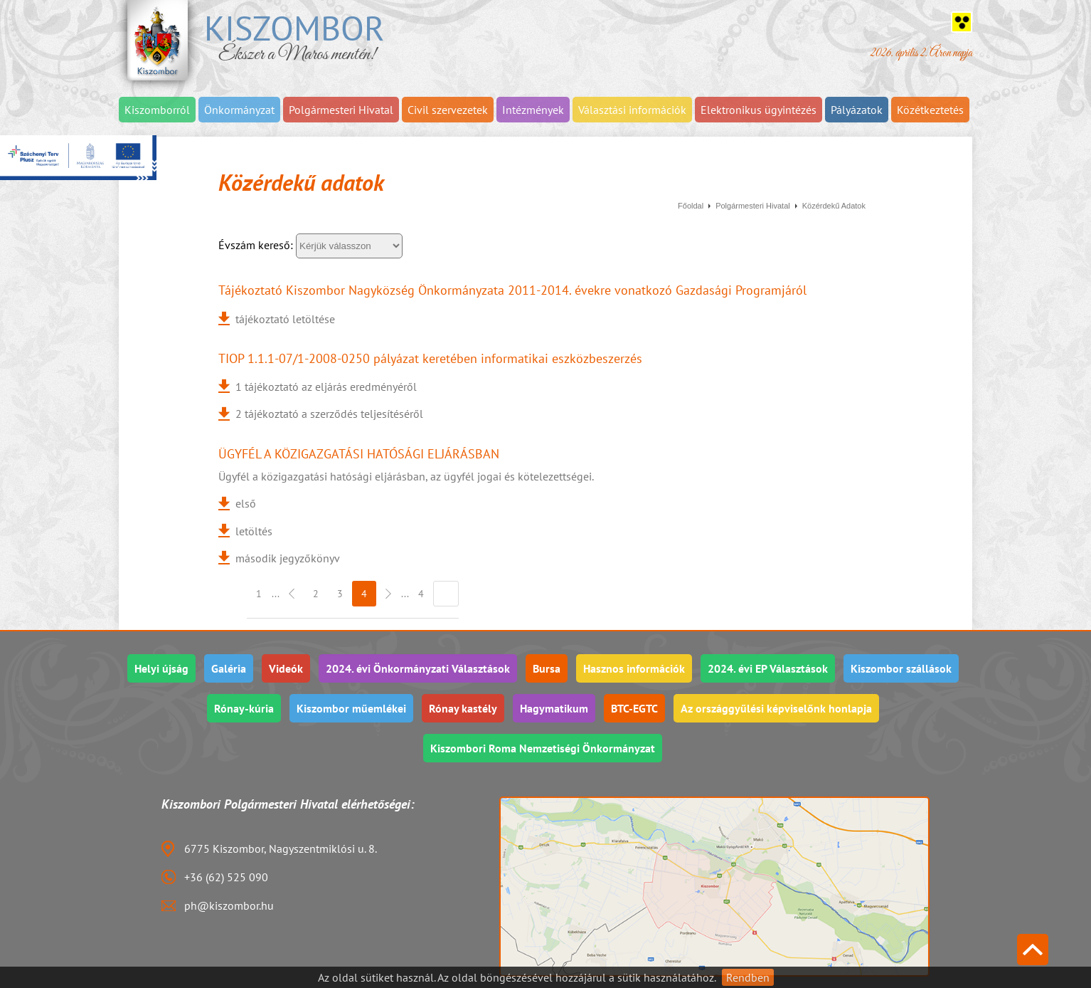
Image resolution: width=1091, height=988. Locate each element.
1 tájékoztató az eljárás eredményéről (326, 386)
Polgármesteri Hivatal (341, 110)
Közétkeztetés (930, 110)
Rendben (748, 977)
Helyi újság (161, 668)
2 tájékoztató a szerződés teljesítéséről (329, 413)
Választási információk (632, 110)
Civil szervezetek (448, 110)
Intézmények (533, 110)
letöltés (253, 531)
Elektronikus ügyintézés (758, 110)
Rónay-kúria (244, 708)
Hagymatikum (554, 708)
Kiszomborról (157, 110)
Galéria (228, 668)
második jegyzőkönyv (287, 558)
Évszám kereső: (257, 245)
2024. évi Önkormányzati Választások (418, 668)
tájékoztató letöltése (285, 319)
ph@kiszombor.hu (229, 905)
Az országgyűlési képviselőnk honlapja (776, 708)
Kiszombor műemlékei (351, 708)
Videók (286, 668)
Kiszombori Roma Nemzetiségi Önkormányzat (542, 748)
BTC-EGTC (634, 708)
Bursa (546, 668)
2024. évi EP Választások (768, 668)
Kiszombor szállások (901, 668)
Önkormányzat (239, 110)
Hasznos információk (634, 668)
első (245, 503)
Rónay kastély (463, 708)
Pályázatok (857, 110)
